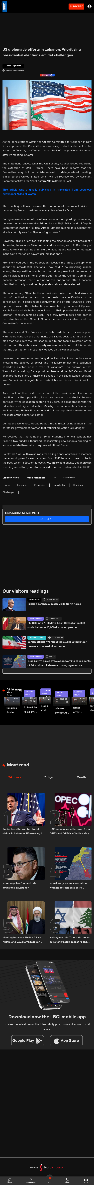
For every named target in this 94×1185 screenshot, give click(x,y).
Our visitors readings (25, 591)
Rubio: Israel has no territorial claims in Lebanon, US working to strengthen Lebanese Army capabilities (23, 832)
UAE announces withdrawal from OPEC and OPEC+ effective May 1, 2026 (70, 832)
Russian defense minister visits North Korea (54, 604)
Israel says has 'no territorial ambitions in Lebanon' (19, 885)
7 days (49, 777)
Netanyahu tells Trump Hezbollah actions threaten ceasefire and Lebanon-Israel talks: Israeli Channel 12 (70, 940)
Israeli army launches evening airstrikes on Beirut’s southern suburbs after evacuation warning (80, 710)
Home (9, 1180)
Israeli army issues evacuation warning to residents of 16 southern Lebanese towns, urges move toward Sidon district (59, 664)
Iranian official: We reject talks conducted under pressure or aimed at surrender (57, 644)
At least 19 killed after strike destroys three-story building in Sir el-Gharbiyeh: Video (30, 710)
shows (67, 1180)
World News (34, 600)
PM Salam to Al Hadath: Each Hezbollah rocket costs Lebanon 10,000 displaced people (56, 625)
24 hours (14, 777)
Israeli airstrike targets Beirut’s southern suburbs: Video (45, 709)
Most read (18, 765)
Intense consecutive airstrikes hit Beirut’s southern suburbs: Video (62, 711)
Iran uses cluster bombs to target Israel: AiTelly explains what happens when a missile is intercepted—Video (13, 711)
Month (81, 777)
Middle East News (37, 638)
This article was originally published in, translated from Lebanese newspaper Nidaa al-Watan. (47, 192)
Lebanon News (35, 619)
